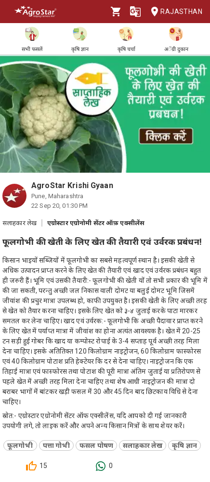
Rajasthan (173, 12)
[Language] (135, 11)
